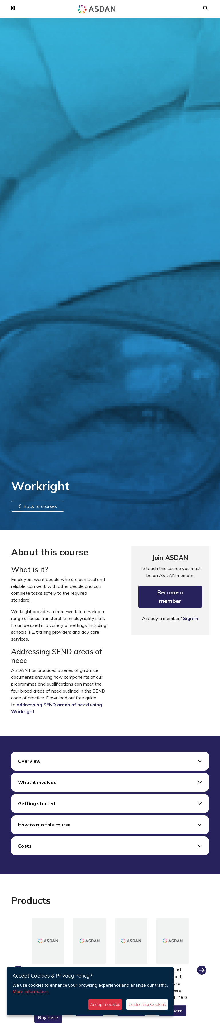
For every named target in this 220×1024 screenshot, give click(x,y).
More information (30, 991)
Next (202, 970)
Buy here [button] (48, 1017)
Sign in (190, 618)
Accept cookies (105, 1004)
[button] (13, 8)
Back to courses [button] (37, 506)
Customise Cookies (147, 1004)
